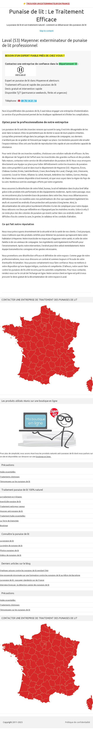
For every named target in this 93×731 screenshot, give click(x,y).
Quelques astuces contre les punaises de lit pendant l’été (24, 570)
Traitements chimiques (9, 477)
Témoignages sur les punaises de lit (15, 481)
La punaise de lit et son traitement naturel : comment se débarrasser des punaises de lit (46, 25)
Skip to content (46, 31)
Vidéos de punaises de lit (10, 555)
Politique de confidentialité (77, 722)
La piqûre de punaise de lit (11, 546)
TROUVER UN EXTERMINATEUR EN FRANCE (48, 3)
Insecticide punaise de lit (10, 501)
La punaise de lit (7, 541)
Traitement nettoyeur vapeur (12, 506)
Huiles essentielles (8, 472)
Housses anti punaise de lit (11, 511)
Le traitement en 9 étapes (11, 497)
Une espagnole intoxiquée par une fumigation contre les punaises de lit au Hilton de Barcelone (40, 575)
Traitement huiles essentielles (12, 516)
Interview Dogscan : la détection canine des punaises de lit (24, 585)
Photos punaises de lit (9, 550)
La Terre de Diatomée (9, 521)
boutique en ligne (43, 456)
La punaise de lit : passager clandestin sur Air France (22, 580)
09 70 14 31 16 (29, 100)
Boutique (4, 525)
